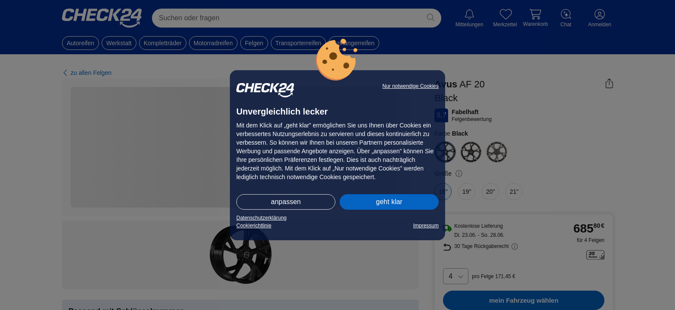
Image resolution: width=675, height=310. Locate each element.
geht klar (389, 201)
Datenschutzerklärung (261, 218)
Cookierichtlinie (253, 226)
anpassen (285, 201)
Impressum (426, 226)
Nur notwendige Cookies (410, 86)
